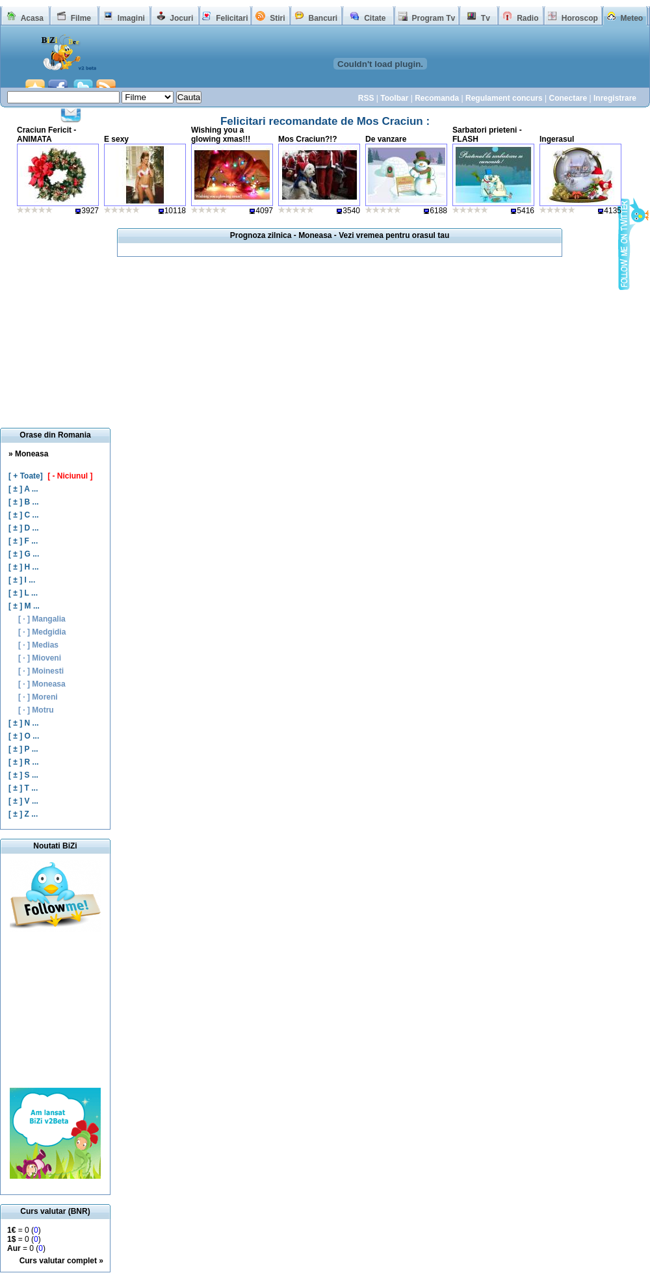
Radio (527, 18)
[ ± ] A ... (23, 488)
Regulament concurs (504, 98)
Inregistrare (614, 98)
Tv (485, 18)
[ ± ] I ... (21, 580)
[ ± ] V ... (23, 801)
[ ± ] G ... (23, 554)
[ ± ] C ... (23, 514)
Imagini (131, 18)
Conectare (568, 98)
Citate (374, 18)
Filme (81, 18)
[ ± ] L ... (23, 593)
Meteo (632, 18)
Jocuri (181, 18)
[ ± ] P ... (23, 749)
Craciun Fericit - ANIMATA (46, 134)
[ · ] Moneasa (42, 684)
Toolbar (394, 98)
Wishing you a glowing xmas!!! (220, 134)
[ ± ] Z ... (23, 814)
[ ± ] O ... (23, 736)
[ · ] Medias (38, 645)
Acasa (32, 18)
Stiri (277, 18)
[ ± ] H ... (23, 567)
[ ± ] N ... (23, 723)
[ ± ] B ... (23, 501)
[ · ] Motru (36, 710)
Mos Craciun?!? (307, 139)
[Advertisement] (55, 1010)
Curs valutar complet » (61, 1260)
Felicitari (232, 18)
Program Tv (433, 18)
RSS (366, 98)
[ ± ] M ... (24, 606)
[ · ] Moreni (38, 697)
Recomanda (437, 98)
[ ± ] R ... (23, 762)
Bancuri (322, 18)
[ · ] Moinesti (41, 671)
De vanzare (385, 139)
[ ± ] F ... (23, 540)
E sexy (116, 139)
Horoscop (580, 18)
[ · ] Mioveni (39, 658)
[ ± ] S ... (23, 775)
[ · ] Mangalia (42, 619)
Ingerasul (557, 139)
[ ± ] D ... (23, 527)
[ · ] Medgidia (42, 632)
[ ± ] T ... (23, 788)
